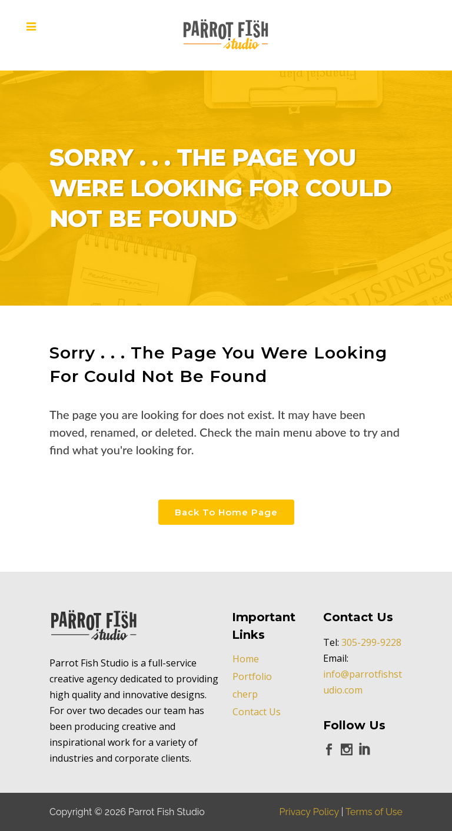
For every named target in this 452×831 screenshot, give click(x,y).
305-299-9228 (371, 642)
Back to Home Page (226, 512)
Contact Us (256, 711)
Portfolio (252, 676)
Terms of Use (374, 811)
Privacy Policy (309, 811)
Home (245, 658)
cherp (245, 694)
